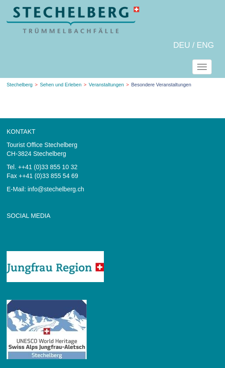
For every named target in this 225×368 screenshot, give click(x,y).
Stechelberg (20, 84)
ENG (205, 45)
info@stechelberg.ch (55, 189)
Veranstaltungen (106, 84)
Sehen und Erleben (60, 84)
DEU (181, 45)
